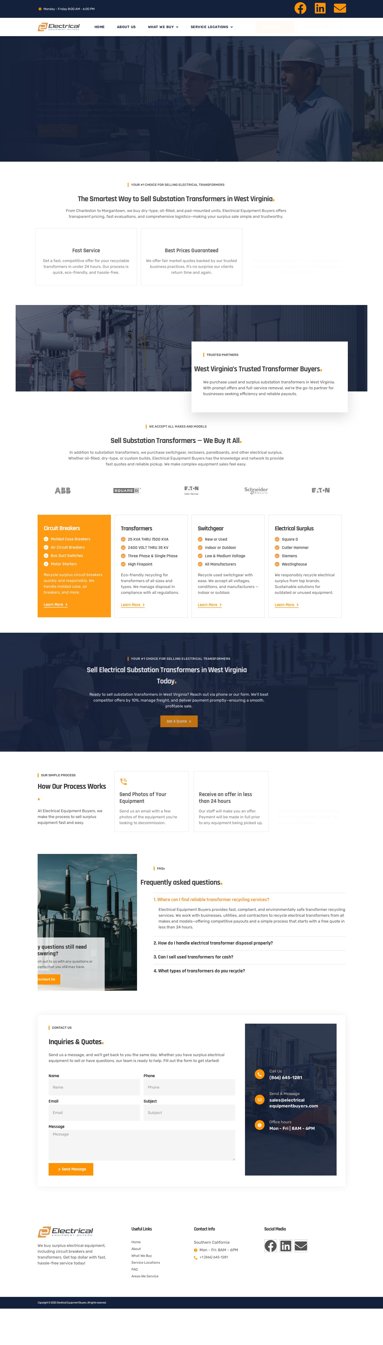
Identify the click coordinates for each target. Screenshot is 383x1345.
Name (54, 1105)
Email (53, 1131)
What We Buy (163, 27)
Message (56, 1156)
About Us (126, 27)
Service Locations (212, 27)
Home (100, 27)
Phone (149, 1105)
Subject (150, 1131)
